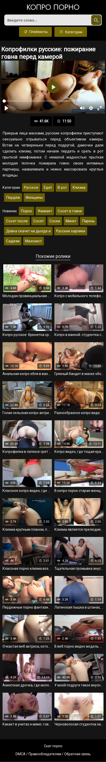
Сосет (38, 222)
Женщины (34, 199)
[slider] (41, 102)
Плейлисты (35, 32)
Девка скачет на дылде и (28, 232)
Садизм (13, 242)
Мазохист (33, 242)
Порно (26, 212)
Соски (54, 222)
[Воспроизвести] (7, 109)
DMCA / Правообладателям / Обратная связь (53, 755)
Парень (88, 222)
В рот (62, 188)
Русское (31, 188)
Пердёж (13, 199)
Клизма (78, 188)
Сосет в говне (70, 212)
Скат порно (53, 747)
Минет (71, 222)
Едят (48, 188)
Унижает (45, 212)
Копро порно (53, 8)
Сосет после (17, 222)
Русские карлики (70, 232)
